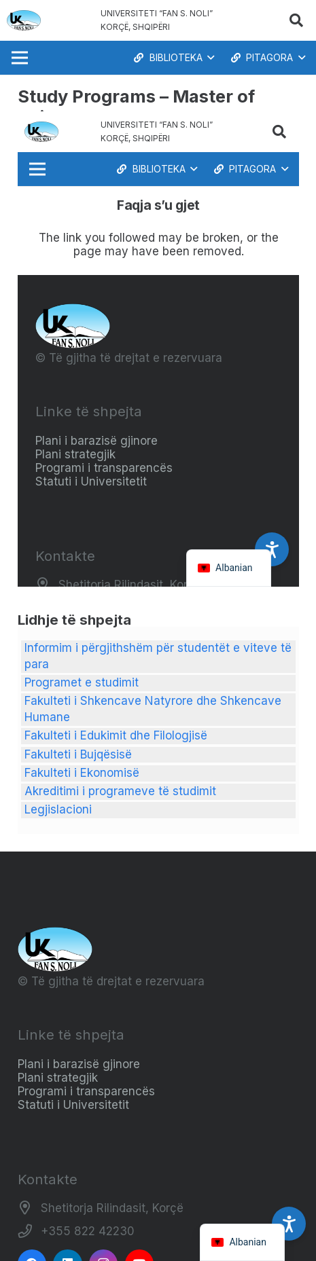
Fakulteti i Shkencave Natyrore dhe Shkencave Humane (152, 709)
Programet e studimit (81, 682)
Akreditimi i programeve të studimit (120, 791)
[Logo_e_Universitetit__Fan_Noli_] (24, 20)
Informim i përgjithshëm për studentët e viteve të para (158, 656)
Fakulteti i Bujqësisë (78, 754)
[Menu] (19, 58)
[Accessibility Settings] (289, 1224)
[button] (296, 20)
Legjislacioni (58, 809)
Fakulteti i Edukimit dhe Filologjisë (115, 735)
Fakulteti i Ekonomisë (81, 773)
